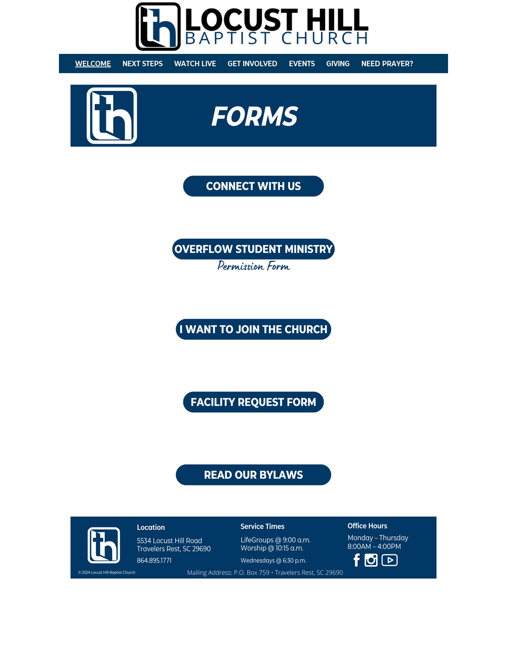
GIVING (338, 63)
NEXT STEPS (143, 63)
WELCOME (93, 63)
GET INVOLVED (252, 63)
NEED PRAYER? (387, 63)
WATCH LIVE (195, 63)
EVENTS (302, 63)
